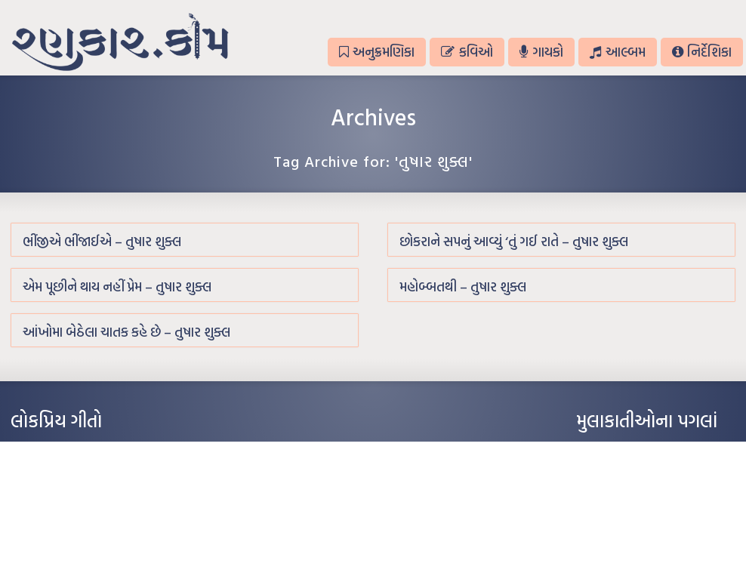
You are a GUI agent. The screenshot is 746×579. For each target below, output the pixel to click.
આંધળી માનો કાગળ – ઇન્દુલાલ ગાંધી (74, 450)
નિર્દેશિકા (702, 52)
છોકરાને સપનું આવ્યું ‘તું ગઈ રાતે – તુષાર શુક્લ (513, 241)
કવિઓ (466, 52)
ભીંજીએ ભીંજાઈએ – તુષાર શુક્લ (102, 241)
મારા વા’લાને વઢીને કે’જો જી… (63, 472)
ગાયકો (541, 52)
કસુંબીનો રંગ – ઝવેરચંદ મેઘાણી (65, 540)
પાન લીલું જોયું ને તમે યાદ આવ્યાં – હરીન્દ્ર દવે (90, 495)
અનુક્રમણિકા (377, 52)
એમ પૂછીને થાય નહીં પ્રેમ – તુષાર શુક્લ (117, 286)
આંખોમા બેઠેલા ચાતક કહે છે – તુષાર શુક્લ (126, 332)
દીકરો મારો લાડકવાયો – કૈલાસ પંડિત (75, 518)
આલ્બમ (617, 52)
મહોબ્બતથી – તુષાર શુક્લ (462, 286)
